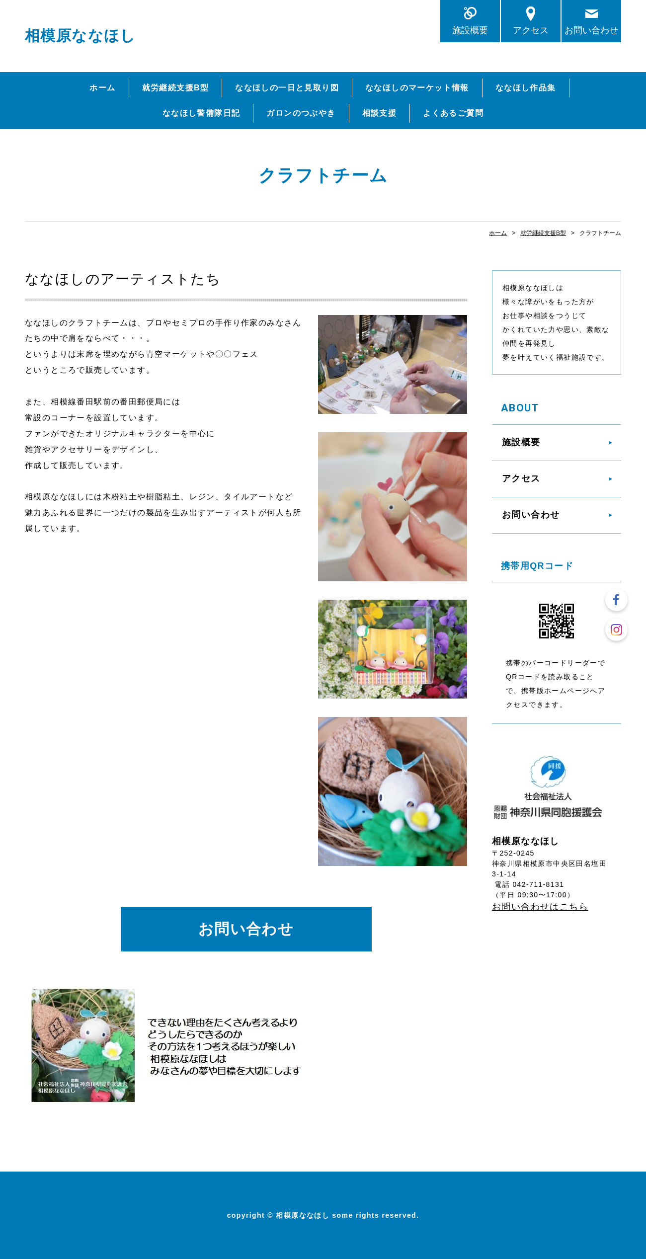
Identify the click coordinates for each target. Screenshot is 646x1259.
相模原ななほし (80, 35)
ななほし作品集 (525, 87)
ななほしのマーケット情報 (417, 87)
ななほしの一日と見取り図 (287, 87)
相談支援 (379, 113)
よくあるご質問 (453, 113)
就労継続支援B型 (175, 87)
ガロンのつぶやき (300, 113)
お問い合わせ (591, 30)
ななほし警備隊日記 (201, 113)
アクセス (531, 30)
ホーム (102, 87)
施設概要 (470, 30)
